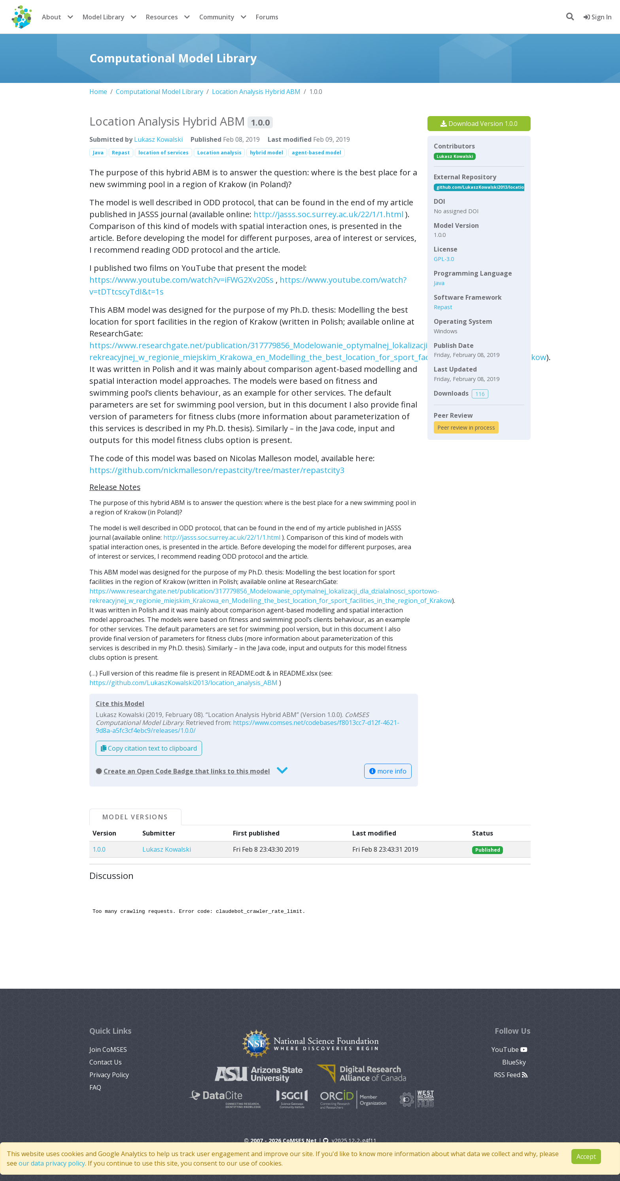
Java (98, 152)
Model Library (104, 17)
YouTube (509, 1049)
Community (216, 17)
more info (387, 771)
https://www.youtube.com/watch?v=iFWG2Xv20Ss (181, 279)
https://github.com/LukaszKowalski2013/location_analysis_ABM (183, 682)
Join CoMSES (108, 1049)
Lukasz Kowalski (158, 139)
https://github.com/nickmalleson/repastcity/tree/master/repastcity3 (216, 470)
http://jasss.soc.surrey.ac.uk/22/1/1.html (328, 214)
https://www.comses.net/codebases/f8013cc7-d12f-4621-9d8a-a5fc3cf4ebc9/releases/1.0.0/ (247, 726)
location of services (163, 152)
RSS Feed (510, 1074)
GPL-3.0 (444, 259)
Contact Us (105, 1062)
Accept (586, 1156)
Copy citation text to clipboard (149, 748)
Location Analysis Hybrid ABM (256, 91)
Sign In (598, 17)
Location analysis (219, 152)
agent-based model (316, 152)
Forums (267, 17)
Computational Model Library (159, 91)
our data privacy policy (52, 1163)
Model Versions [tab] (135, 817)
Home (98, 91)
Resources (162, 17)
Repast (121, 152)
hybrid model (266, 152)
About (51, 17)
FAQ (95, 1087)
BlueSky (514, 1062)
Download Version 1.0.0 (479, 123)
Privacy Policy (109, 1074)
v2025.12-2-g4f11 (349, 1140)
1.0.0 (99, 849)
